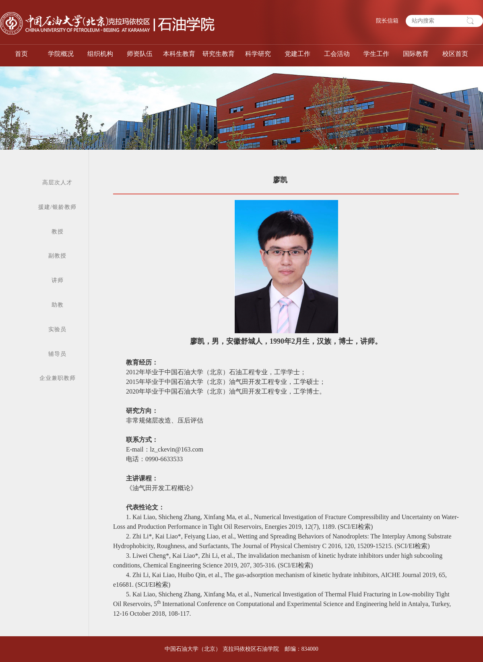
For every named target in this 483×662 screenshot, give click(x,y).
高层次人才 (57, 182)
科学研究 (258, 53)
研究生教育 (218, 53)
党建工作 (297, 53)
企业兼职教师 (57, 378)
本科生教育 (179, 53)
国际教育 (416, 53)
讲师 (58, 280)
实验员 (57, 329)
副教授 (57, 256)
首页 (21, 53)
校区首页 (455, 53)
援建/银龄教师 (57, 207)
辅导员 (57, 354)
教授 (58, 232)
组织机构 (100, 53)
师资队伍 (140, 53)
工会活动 (337, 53)
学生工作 (376, 53)
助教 (58, 305)
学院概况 (61, 53)
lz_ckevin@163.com (176, 449)
